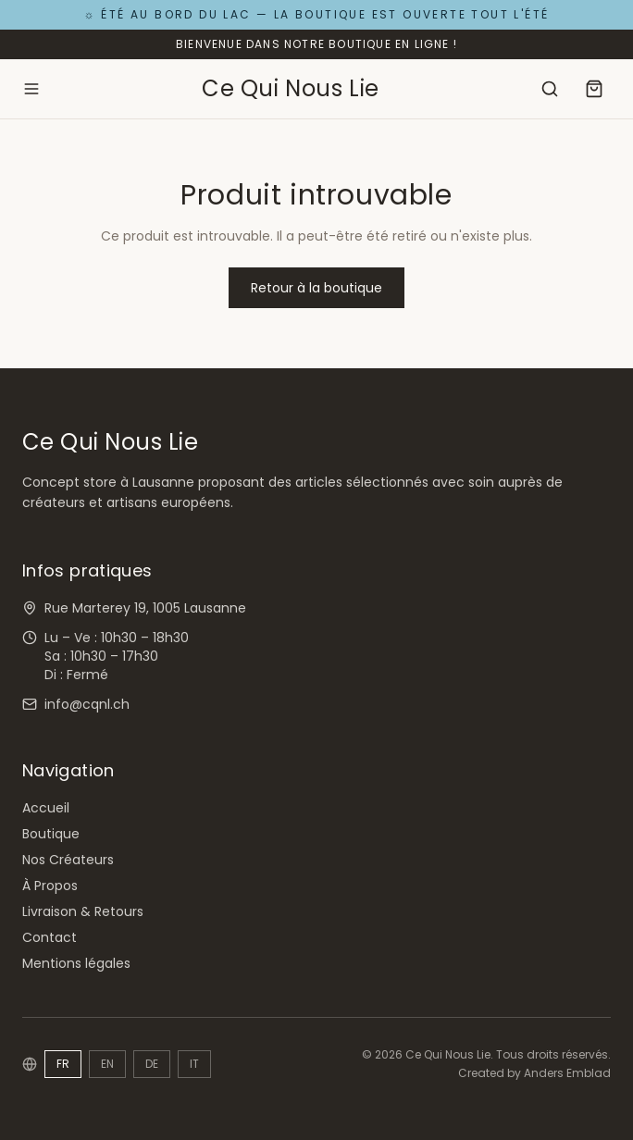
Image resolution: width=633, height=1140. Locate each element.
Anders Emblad (567, 1073)
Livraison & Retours (82, 911)
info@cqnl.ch (87, 704)
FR (62, 1064)
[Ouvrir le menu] (31, 88)
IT (194, 1064)
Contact (49, 937)
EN (107, 1064)
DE (151, 1064)
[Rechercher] (549, 88)
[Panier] (594, 88)
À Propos (50, 885)
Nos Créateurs (68, 859)
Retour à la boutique (316, 288)
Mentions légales (76, 963)
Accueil (45, 808)
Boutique (51, 833)
